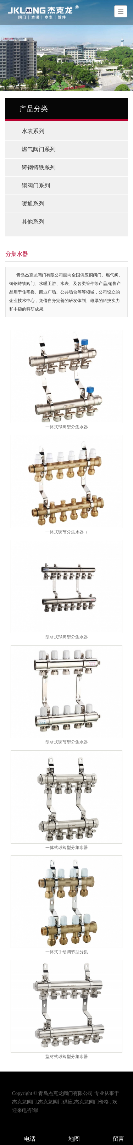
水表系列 (33, 131)
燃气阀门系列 (39, 149)
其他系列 (33, 222)
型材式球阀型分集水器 (66, 637)
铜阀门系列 (36, 185)
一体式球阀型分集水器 (66, 426)
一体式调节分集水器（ (66, 532)
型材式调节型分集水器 (66, 742)
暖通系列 (33, 204)
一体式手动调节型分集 (66, 951)
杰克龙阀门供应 (55, 1102)
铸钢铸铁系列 (39, 167)
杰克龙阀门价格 (91, 1102)
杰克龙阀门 (24, 1102)
